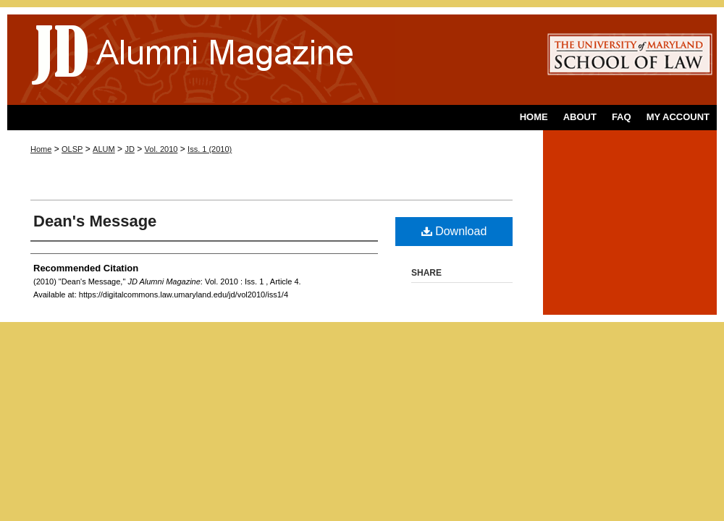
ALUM (104, 149)
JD (129, 149)
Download (454, 231)
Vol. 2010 (161, 149)
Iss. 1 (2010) (210, 149)
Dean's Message (94, 221)
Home (40, 149)
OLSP (72, 149)
